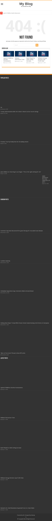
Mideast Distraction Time (19, 58)
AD (23, 515)
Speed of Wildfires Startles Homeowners (11, 13)
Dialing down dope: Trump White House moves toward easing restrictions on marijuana (25, 323)
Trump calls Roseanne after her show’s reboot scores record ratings (19, 111)
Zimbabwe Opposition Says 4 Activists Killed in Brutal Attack (17, 291)
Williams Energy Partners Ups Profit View (42, 59)
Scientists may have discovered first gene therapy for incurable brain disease (22, 230)
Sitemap (33, 515)
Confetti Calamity (5, 261)
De (1, 107)
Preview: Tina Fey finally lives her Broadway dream (14, 141)
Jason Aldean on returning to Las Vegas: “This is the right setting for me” (21, 172)
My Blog (26, 4)
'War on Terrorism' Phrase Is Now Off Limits (13, 353)
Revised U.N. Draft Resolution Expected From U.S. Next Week (17, 508)
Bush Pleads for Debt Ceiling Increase (30, 59)
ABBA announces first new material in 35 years (46, 179)
